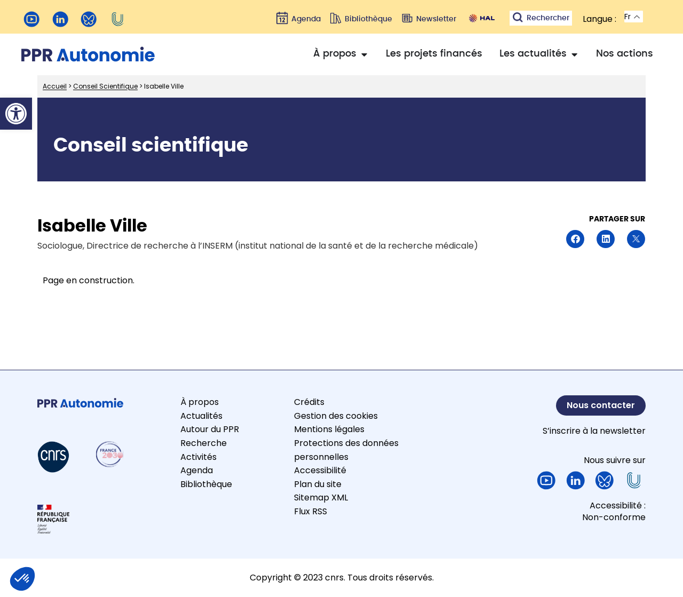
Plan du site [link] (318, 484)
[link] (16, 114)
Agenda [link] (196, 470)
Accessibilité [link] (320, 470)
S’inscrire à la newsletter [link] (594, 431)
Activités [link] (198, 457)
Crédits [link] (309, 402)
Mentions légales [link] (329, 429)
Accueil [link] (55, 86)
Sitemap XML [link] (321, 497)
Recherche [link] (203, 443)
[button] (575, 239)
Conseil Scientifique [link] (105, 86)
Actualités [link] (201, 416)
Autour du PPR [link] (209, 429)
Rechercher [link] (548, 18)
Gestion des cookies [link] (336, 416)
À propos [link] (199, 402)
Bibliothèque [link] (206, 484)
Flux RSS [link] (310, 511)
